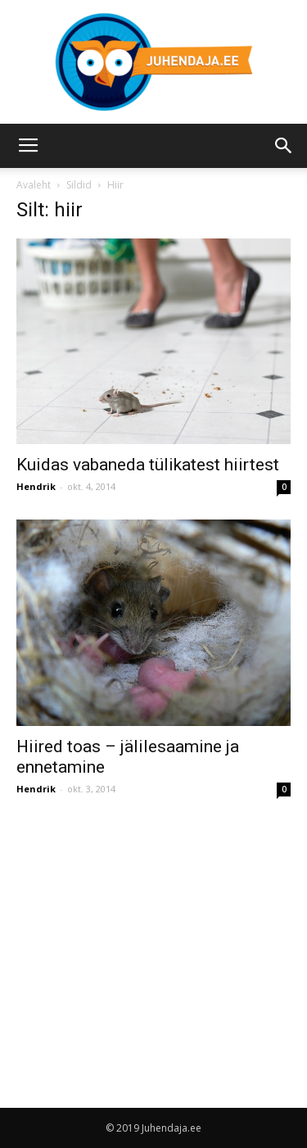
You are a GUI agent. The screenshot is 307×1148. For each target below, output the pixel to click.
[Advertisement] (153, 936)
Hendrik (36, 486)
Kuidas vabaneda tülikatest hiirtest (147, 464)
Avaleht (33, 185)
